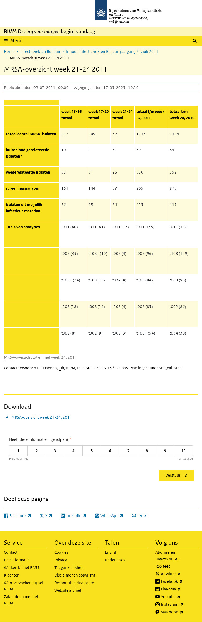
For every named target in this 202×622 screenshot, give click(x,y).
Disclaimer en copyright (74, 575)
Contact (10, 552)
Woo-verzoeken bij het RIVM (23, 585)
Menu (16, 41)
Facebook (179, 581)
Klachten (11, 575)
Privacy (60, 559)
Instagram (179, 604)
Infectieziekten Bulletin (40, 51)
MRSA (9, 357)
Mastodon (179, 612)
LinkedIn (179, 589)
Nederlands (115, 559)
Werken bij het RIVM (21, 567)
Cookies (61, 552)
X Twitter (179, 574)
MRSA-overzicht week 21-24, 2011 (41, 417)
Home (9, 51)
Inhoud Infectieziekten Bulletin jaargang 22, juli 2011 (112, 51)
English (111, 552)
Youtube (179, 597)
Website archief (67, 590)
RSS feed (163, 566)
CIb (61, 367)
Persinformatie (17, 559)
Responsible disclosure (74, 582)
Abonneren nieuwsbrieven (168, 555)
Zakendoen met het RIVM (21, 599)
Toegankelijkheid (69, 567)
